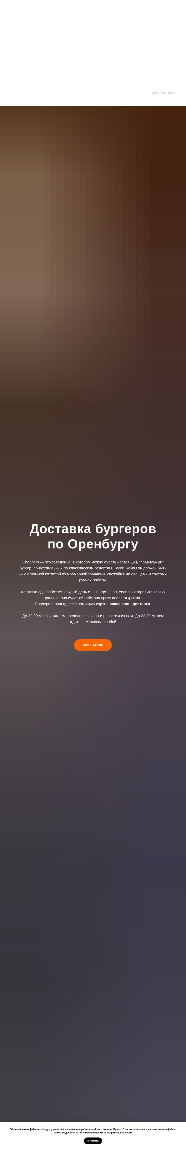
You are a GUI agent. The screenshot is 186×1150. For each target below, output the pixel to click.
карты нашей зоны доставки (123, 604)
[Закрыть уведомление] (183, 1125)
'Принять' (118, 1129)
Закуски (11, 7)
